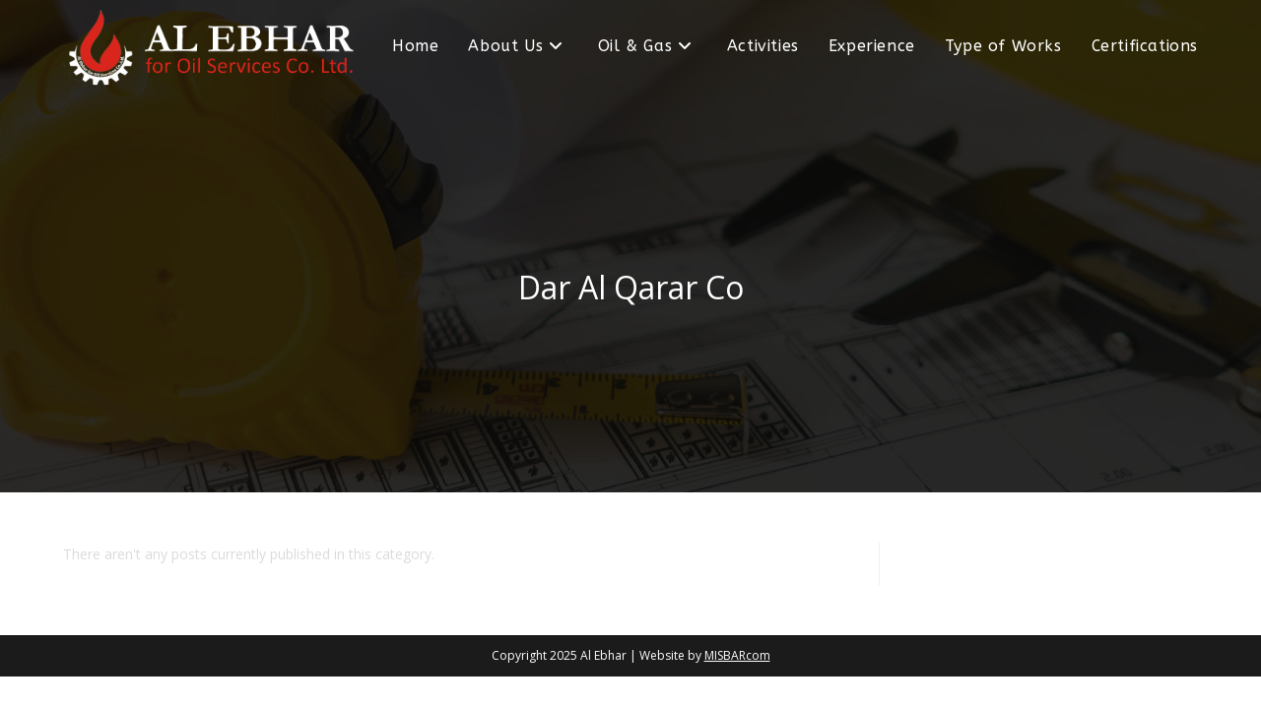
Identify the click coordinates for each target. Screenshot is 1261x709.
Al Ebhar (603, 655)
